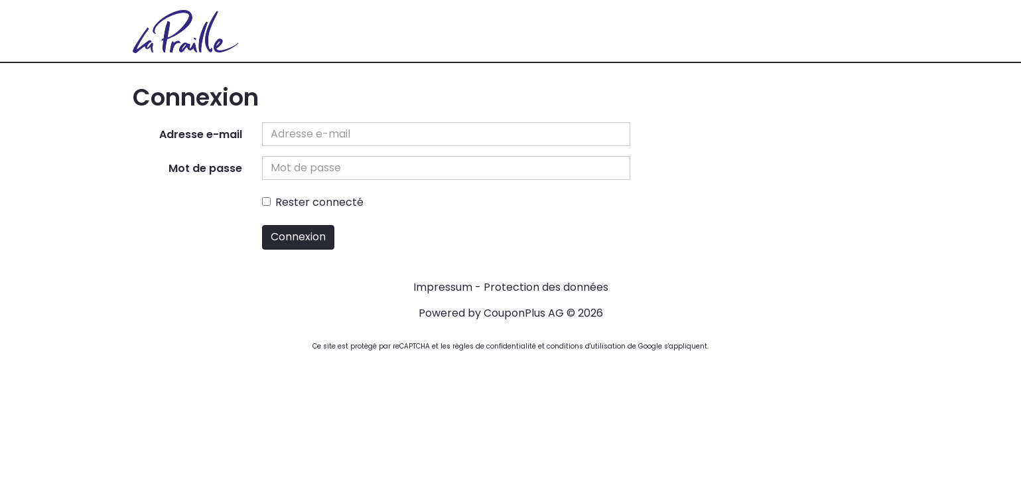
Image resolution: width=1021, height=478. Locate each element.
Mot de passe (205, 168)
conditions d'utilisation (586, 346)
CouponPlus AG (524, 313)
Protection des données (546, 287)
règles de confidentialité (494, 346)
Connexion (298, 236)
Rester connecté (313, 202)
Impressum (442, 287)
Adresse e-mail (200, 134)
